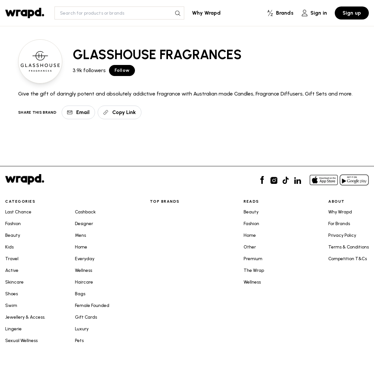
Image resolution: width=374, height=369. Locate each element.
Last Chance (18, 212)
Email (78, 112)
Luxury (82, 329)
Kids (9, 247)
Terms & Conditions (348, 247)
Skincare (14, 282)
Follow (122, 70)
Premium (253, 258)
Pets (79, 340)
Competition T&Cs (347, 258)
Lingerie (13, 329)
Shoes (11, 294)
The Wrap (254, 270)
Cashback (85, 212)
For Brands (339, 223)
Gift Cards (86, 317)
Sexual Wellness (21, 340)
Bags (80, 294)
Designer (84, 223)
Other (250, 247)
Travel (11, 258)
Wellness (83, 270)
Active (11, 270)
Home (81, 247)
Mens (80, 235)
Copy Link (119, 112)
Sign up (352, 13)
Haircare (84, 282)
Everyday (84, 258)
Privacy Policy (342, 235)
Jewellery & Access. (25, 317)
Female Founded (92, 305)
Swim (11, 305)
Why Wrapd (206, 13)
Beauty (12, 235)
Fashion (13, 223)
